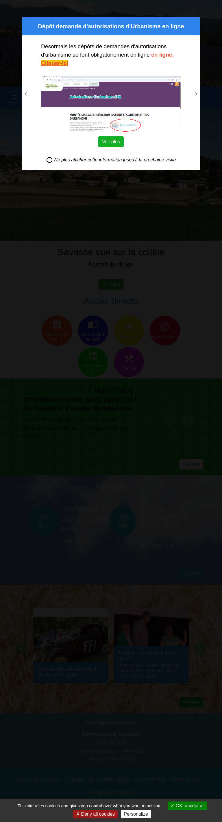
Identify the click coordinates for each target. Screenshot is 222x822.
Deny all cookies (95, 814)
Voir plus (111, 141)
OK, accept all (187, 805)
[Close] (194, 22)
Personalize (136, 814)
